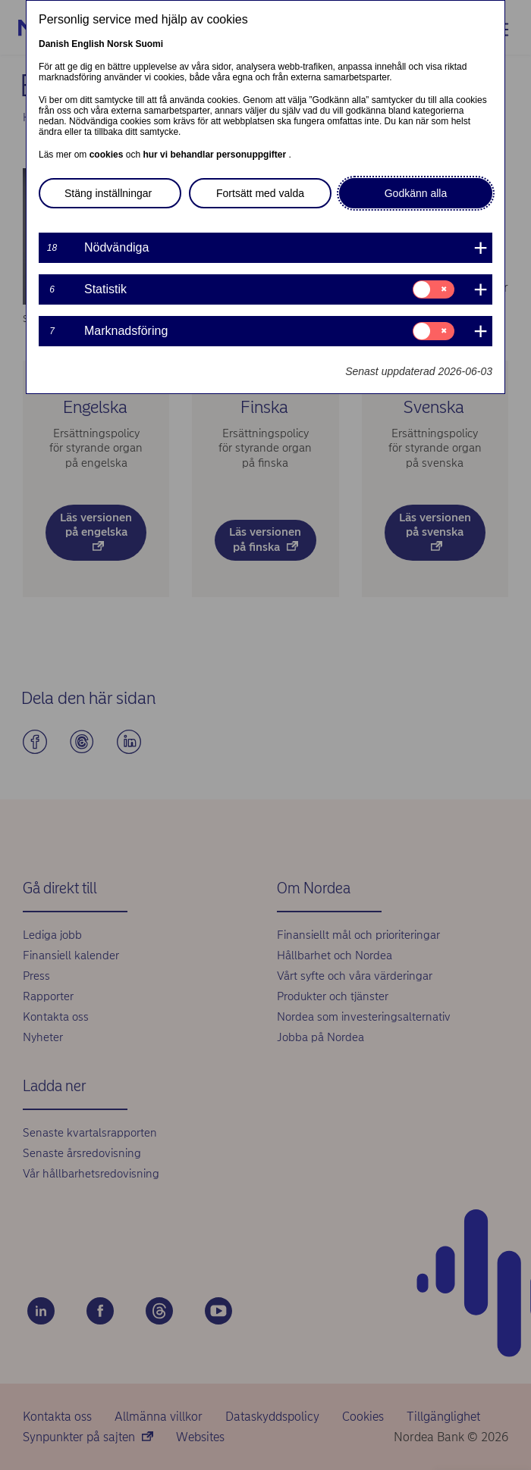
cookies (108, 154)
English (87, 44)
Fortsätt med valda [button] (260, 193)
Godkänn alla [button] (416, 193)
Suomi (149, 44)
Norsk (120, 44)
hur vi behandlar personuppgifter (215, 154)
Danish (54, 44)
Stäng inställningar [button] (108, 193)
